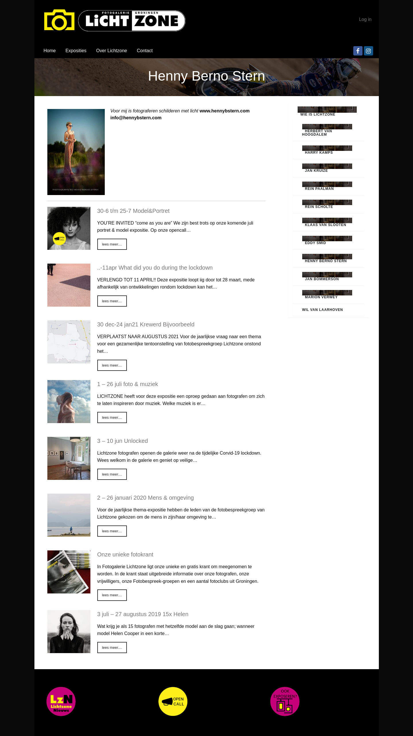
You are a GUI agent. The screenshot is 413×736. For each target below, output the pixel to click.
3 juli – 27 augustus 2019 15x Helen (143, 614)
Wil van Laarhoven (322, 310)
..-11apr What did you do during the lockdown (155, 267)
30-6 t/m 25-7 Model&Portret (133, 211)
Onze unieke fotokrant (125, 554)
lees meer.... (112, 244)
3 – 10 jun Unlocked (122, 441)
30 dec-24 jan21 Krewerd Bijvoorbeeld (146, 324)
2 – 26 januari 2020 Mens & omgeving (145, 497)
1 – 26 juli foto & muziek (127, 384)
